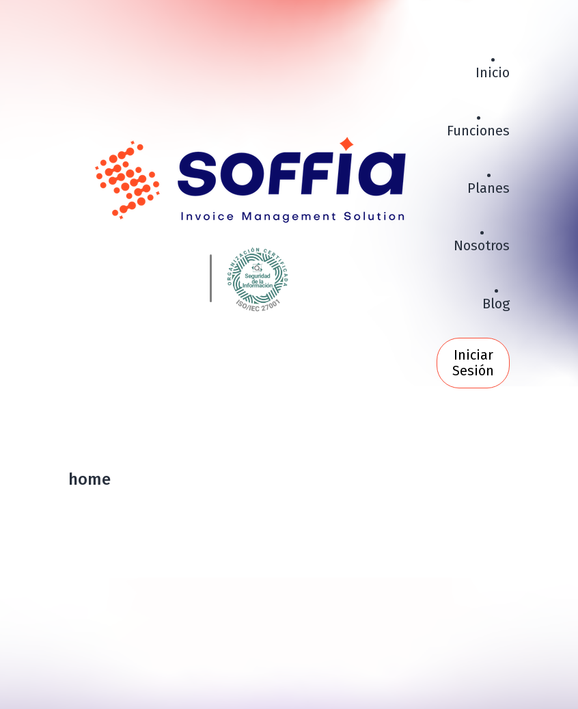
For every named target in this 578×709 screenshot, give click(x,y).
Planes (488, 188)
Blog (496, 303)
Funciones (478, 130)
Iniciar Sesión (473, 363)
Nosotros (482, 245)
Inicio (493, 72)
